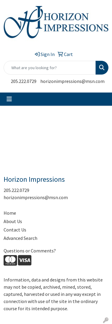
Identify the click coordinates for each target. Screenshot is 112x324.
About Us (13, 221)
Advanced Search (20, 238)
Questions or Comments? (30, 251)
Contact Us (15, 230)
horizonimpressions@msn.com (72, 81)
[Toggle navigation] (9, 99)
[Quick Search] (50, 68)
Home (10, 213)
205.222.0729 (23, 81)
